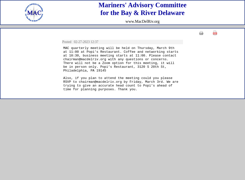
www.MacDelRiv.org (143, 21)
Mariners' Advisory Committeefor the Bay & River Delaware (142, 8)
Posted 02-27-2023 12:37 (81, 42)
